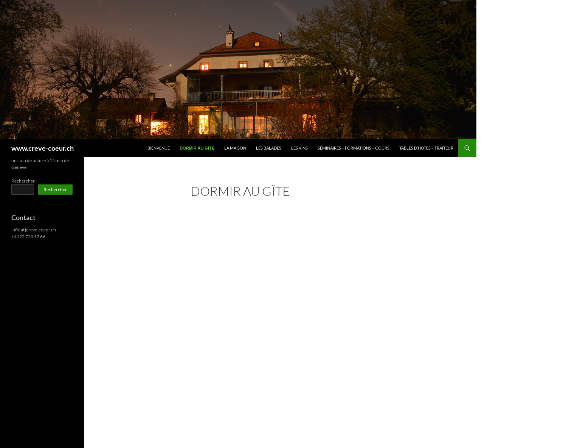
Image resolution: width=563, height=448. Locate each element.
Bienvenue (158, 147)
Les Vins (299, 147)
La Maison (235, 147)
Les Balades (268, 147)
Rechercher (23, 181)
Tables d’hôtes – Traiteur (426, 147)
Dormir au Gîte (197, 148)
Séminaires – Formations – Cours (353, 147)
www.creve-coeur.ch (42, 148)
